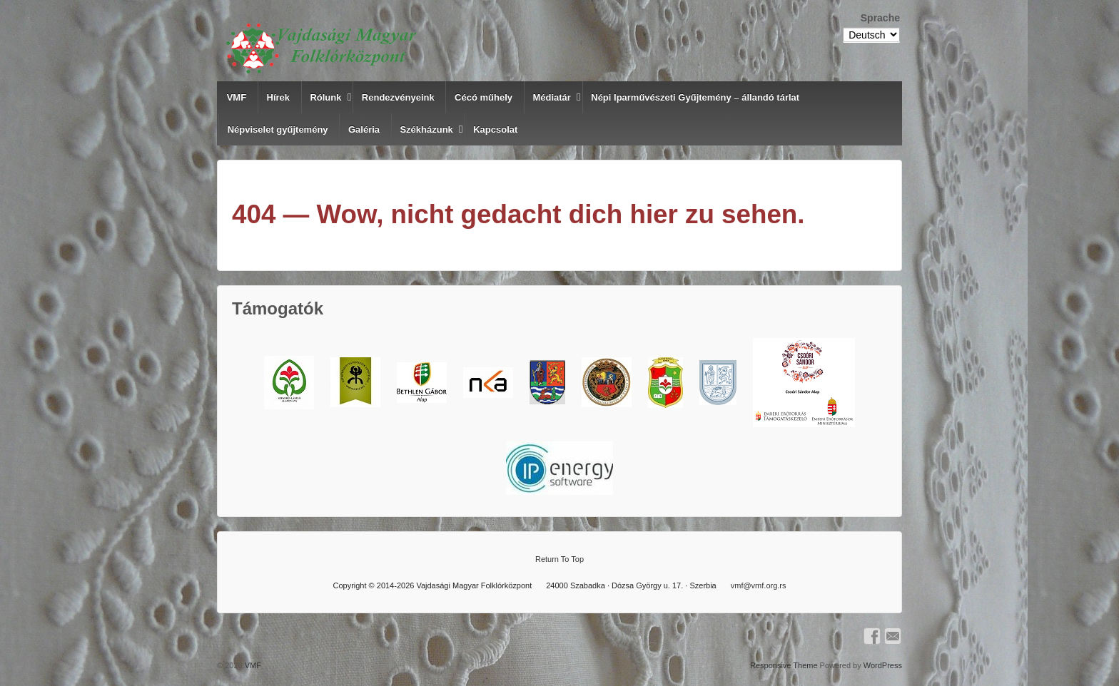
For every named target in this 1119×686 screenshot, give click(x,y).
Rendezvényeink (398, 97)
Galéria (364, 129)
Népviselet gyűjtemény (278, 129)
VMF (236, 97)
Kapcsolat (495, 129)
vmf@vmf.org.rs (758, 585)
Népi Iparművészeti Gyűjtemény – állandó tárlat (695, 97)
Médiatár (551, 97)
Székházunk (426, 129)
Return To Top (559, 559)
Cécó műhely (483, 97)
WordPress (883, 665)
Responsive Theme (784, 665)
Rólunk (325, 97)
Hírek (278, 97)
